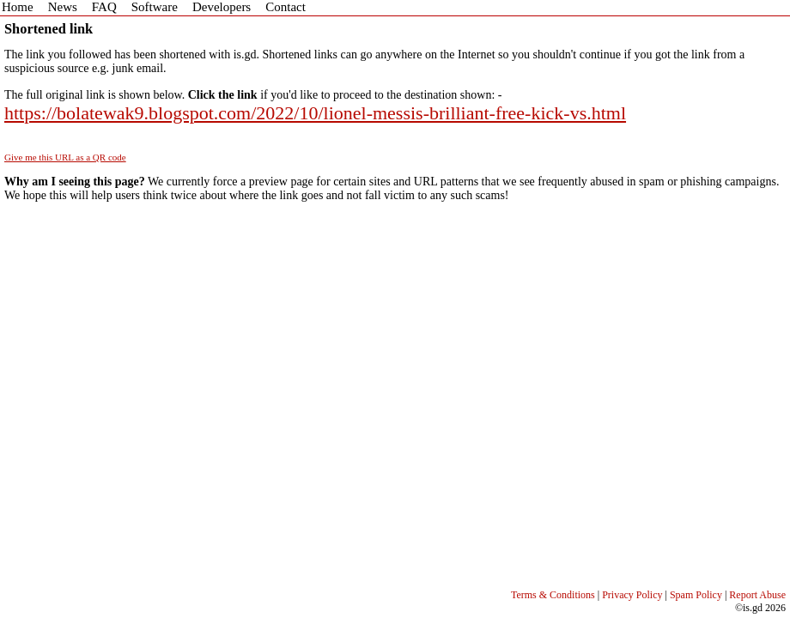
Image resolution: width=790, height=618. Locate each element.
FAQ (104, 7)
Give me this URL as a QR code (65, 157)
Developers (221, 7)
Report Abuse (757, 595)
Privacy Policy (632, 595)
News (62, 7)
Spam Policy (696, 595)
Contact (285, 7)
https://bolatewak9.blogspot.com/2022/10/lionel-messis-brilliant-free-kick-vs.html (315, 113)
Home (17, 7)
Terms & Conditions (553, 595)
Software (154, 7)
